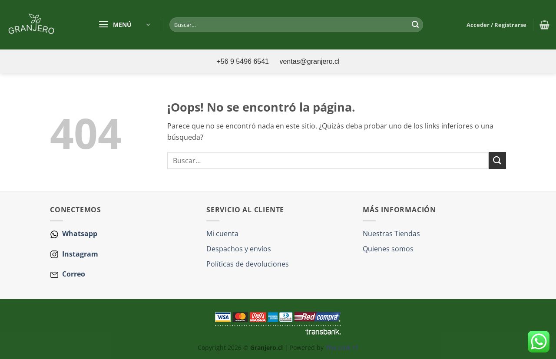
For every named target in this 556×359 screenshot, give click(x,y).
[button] (124, 25)
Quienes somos (388, 249)
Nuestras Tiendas (391, 233)
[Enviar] (415, 24)
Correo (73, 274)
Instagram (79, 254)
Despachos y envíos (238, 249)
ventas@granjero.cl (309, 61)
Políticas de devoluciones (247, 264)
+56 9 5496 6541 (243, 61)
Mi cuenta (222, 233)
